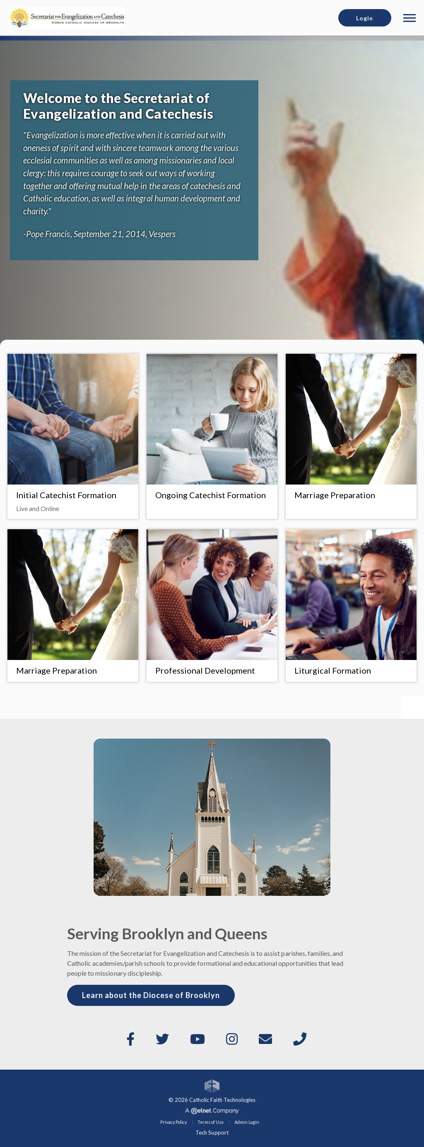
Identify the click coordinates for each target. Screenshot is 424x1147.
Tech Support (211, 1132)
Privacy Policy (173, 1122)
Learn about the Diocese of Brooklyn (151, 995)
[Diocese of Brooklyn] (66, 17)
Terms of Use (211, 1122)
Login (364, 18)
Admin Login (246, 1122)
